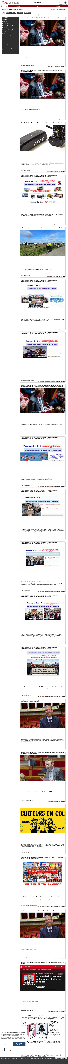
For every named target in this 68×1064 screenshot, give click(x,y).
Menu (6, 6)
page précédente (61, 9)
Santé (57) (4, 41)
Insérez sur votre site (60, 1039)
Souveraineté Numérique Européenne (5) (10, 49)
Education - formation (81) (7, 25)
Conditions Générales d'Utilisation (55, 1054)
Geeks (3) (4, 31)
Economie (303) (5, 23)
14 (42, 1047)
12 (39, 1047)
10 (36, 1047)
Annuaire (58, 6)
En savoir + (28, 1054)
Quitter (7, 1044)
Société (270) (5, 43)
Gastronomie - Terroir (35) (7, 29)
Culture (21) (4, 21)
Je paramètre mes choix (60, 1058)
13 (41, 1047)
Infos (52, 1052)
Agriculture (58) (5, 19)
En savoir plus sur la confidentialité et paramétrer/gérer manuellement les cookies (14, 1050)
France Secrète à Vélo (50, 141)
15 (44, 1047)
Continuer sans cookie (19, 1044)
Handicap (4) (5, 33)
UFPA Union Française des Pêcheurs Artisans (45, 184)
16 (46, 1047)
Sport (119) (4, 51)
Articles (18, 6)
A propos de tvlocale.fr (31, 1056)
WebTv (38, 6)
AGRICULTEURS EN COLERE (48, 695)
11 (37, 1047)
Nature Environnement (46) (7, 37)
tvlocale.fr (5, 1053)
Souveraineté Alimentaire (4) (8, 46)
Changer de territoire (63, 4)
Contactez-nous (29, 1052)
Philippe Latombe (51, 56)
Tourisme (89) (5, 53)
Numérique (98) (5, 39)
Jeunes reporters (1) (6, 35)
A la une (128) (5, 17)
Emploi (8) (4, 27)
